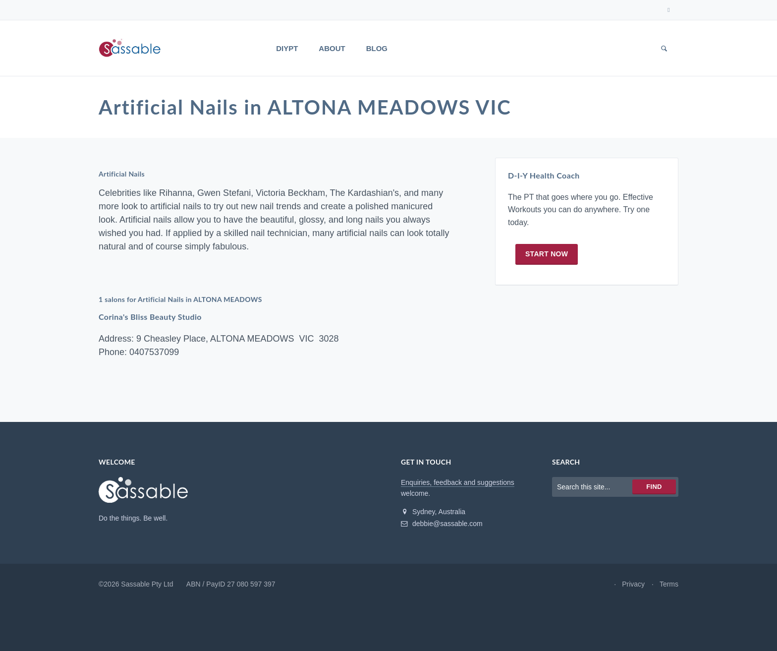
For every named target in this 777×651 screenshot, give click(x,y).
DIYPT (287, 48)
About (332, 48)
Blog (377, 48)
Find (654, 486)
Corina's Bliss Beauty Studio (150, 317)
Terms (669, 584)
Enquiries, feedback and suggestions (457, 482)
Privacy (633, 584)
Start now (546, 254)
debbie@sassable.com (442, 524)
